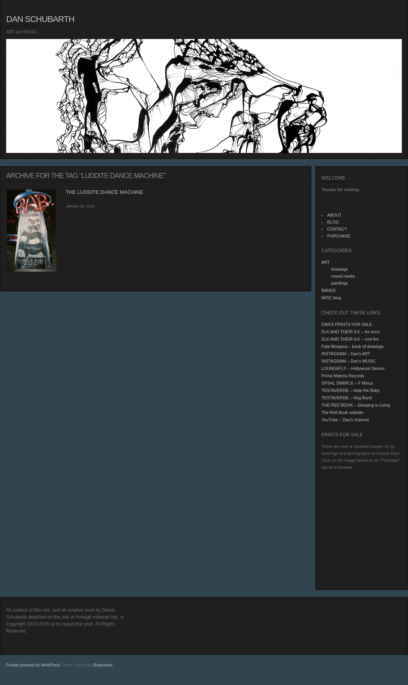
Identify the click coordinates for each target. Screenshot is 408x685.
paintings (339, 283)
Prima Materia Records (342, 375)
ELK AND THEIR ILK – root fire (350, 339)
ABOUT (334, 215)
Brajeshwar (102, 665)
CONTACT (337, 229)
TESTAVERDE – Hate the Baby (350, 390)
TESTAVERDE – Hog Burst (346, 397)
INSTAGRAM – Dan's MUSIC (348, 361)
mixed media (343, 276)
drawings (339, 269)
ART (325, 262)
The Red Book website (342, 412)
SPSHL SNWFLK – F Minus (347, 383)
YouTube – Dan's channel (345, 419)
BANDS (328, 290)
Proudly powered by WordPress (33, 665)
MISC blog (331, 297)
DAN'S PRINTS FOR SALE (346, 324)
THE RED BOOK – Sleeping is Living (355, 405)
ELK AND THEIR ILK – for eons (350, 331)
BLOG (333, 222)
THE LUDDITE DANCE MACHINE (104, 192)
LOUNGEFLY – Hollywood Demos (352, 368)
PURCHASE (338, 236)
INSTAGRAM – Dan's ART (345, 353)
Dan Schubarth (40, 19)
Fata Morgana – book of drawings (352, 346)
